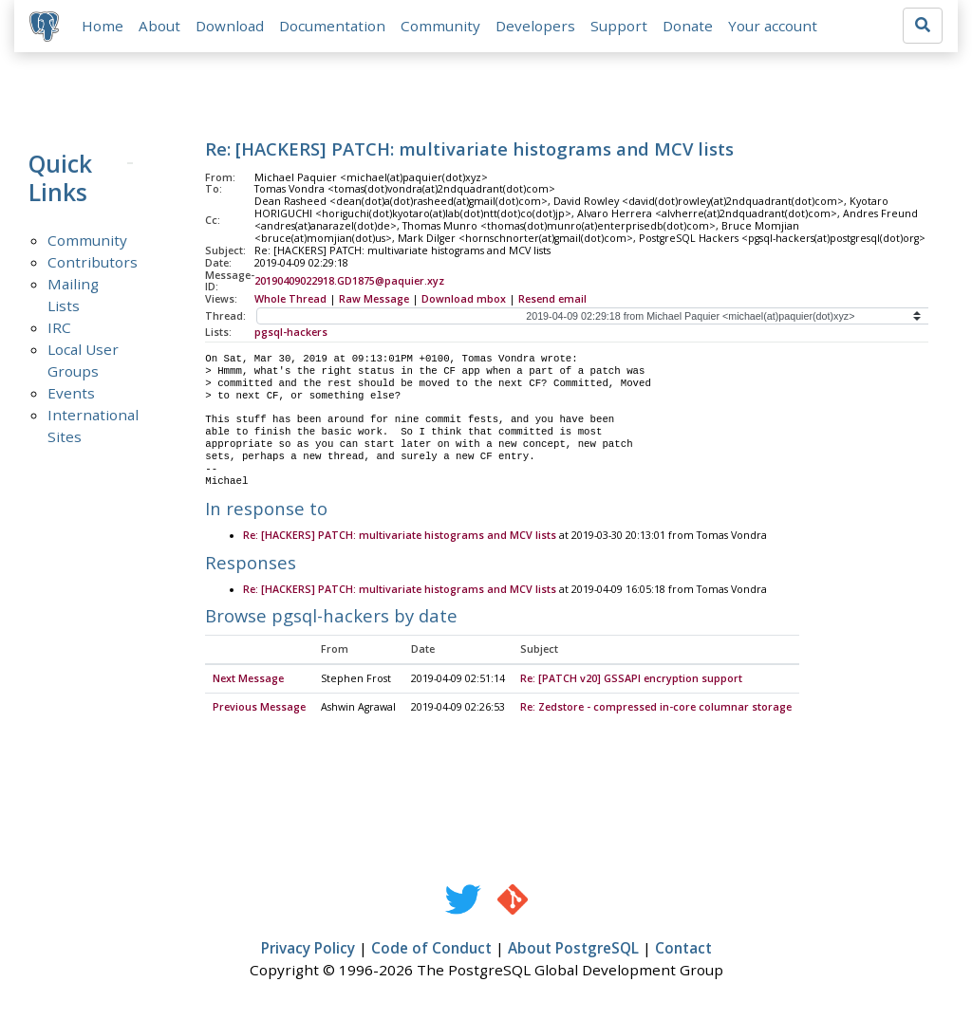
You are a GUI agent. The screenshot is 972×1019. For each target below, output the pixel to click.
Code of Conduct (431, 949)
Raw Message (374, 299)
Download (230, 25)
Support (618, 25)
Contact (683, 949)
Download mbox (463, 299)
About (159, 25)
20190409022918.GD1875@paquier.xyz (349, 280)
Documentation (332, 25)
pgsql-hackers (290, 333)
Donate (688, 25)
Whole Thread (290, 299)
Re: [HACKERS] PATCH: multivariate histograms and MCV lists (399, 537)
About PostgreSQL (573, 949)
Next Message (248, 680)
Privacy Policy (308, 949)
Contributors (92, 261)
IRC (59, 327)
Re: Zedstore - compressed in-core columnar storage (656, 708)
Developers (535, 25)
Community (440, 25)
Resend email (552, 299)
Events (71, 392)
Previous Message (259, 708)
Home (102, 25)
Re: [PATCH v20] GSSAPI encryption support (631, 680)
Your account (772, 25)
